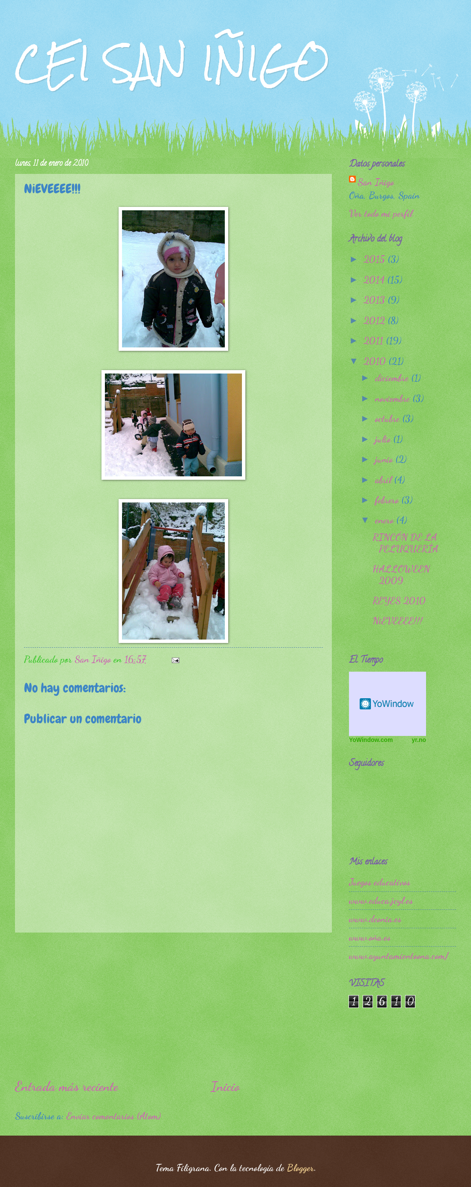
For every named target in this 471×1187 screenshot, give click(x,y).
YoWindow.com (371, 739)
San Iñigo (376, 182)
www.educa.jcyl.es (381, 900)
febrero (388, 499)
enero (385, 520)
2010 (376, 361)
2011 (375, 340)
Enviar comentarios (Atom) (113, 1115)
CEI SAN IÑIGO (172, 63)
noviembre (393, 398)
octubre (388, 418)
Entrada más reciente (66, 1086)
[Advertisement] (173, 1004)
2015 (376, 259)
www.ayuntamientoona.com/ (398, 955)
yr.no (419, 739)
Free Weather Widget (387, 704)
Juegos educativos (379, 882)
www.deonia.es (375, 918)
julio (384, 439)
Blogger (300, 1167)
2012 (376, 320)
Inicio (225, 1086)
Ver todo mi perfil (380, 213)
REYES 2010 (399, 600)
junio (385, 459)
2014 (375, 279)
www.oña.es (370, 937)
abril (384, 479)
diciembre (393, 377)
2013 (376, 299)
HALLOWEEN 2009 (401, 574)
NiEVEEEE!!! (398, 620)
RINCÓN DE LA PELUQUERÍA (405, 543)
